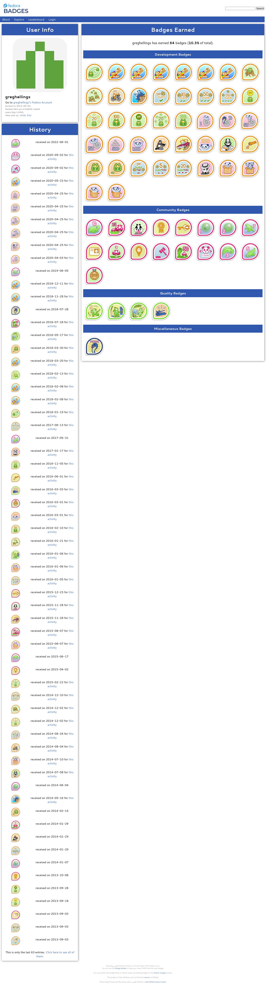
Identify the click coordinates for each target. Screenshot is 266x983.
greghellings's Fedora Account (32, 102)
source (147, 977)
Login (52, 19)
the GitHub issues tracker (156, 982)
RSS (29, 115)
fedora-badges (160, 973)
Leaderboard (36, 19)
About (6, 19)
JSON (22, 115)
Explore (19, 19)
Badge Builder (121, 968)
